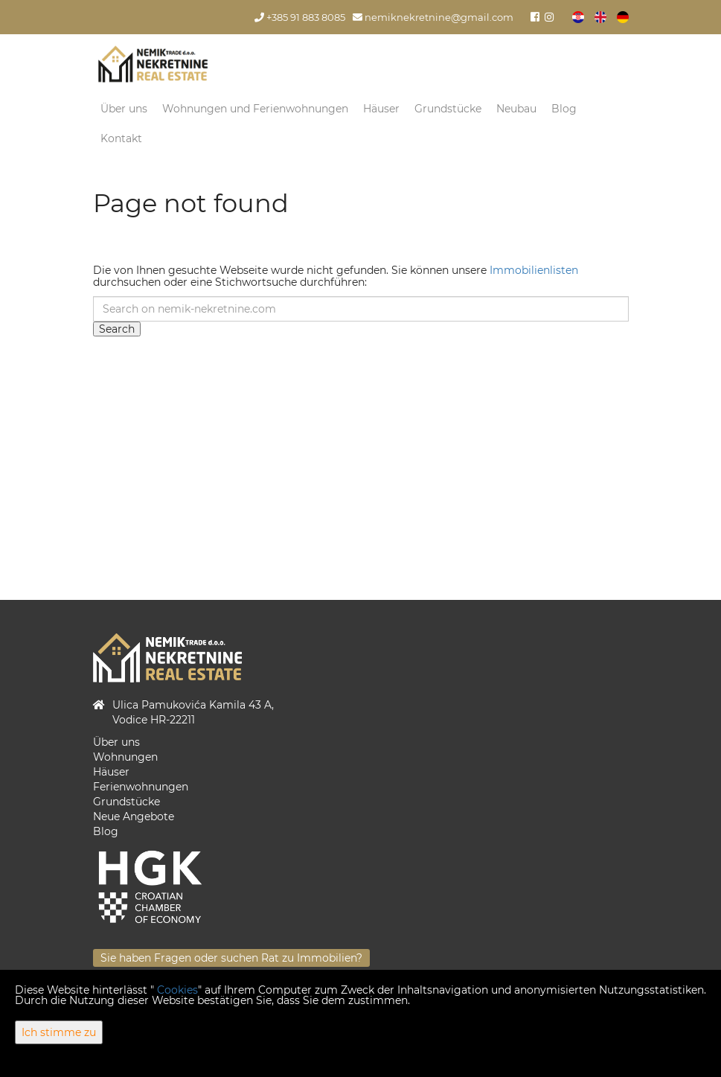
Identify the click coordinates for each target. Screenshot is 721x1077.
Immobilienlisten (534, 270)
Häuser (381, 108)
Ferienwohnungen (140, 786)
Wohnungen (125, 757)
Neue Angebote (133, 816)
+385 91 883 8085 (299, 17)
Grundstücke (447, 108)
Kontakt (121, 138)
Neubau (516, 108)
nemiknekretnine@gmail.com (433, 17)
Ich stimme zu (59, 1032)
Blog (564, 108)
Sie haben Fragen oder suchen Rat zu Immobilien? (231, 958)
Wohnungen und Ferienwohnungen (255, 108)
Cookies (177, 990)
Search (117, 329)
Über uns (123, 108)
